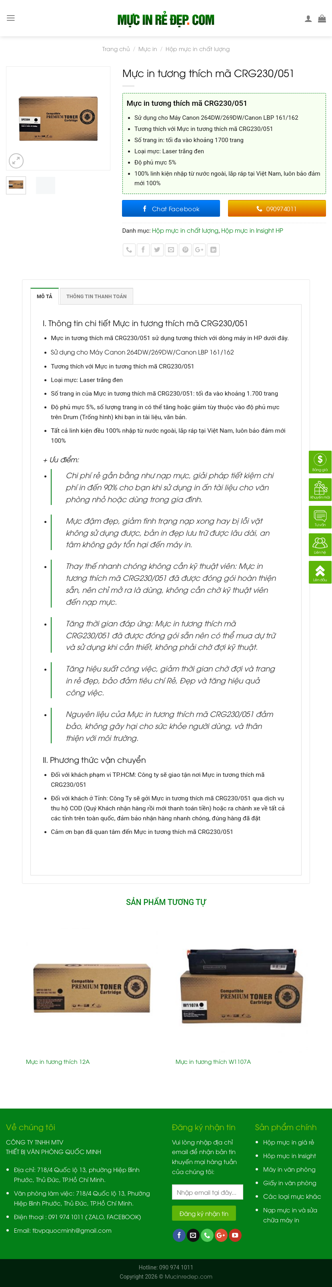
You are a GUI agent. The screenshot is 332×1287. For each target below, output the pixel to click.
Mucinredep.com (188, 1276)
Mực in (147, 48)
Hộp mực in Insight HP (252, 230)
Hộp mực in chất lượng (198, 48)
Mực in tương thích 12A (58, 1061)
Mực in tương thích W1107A (213, 1061)
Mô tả (44, 296)
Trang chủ (116, 48)
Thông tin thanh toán (96, 296)
